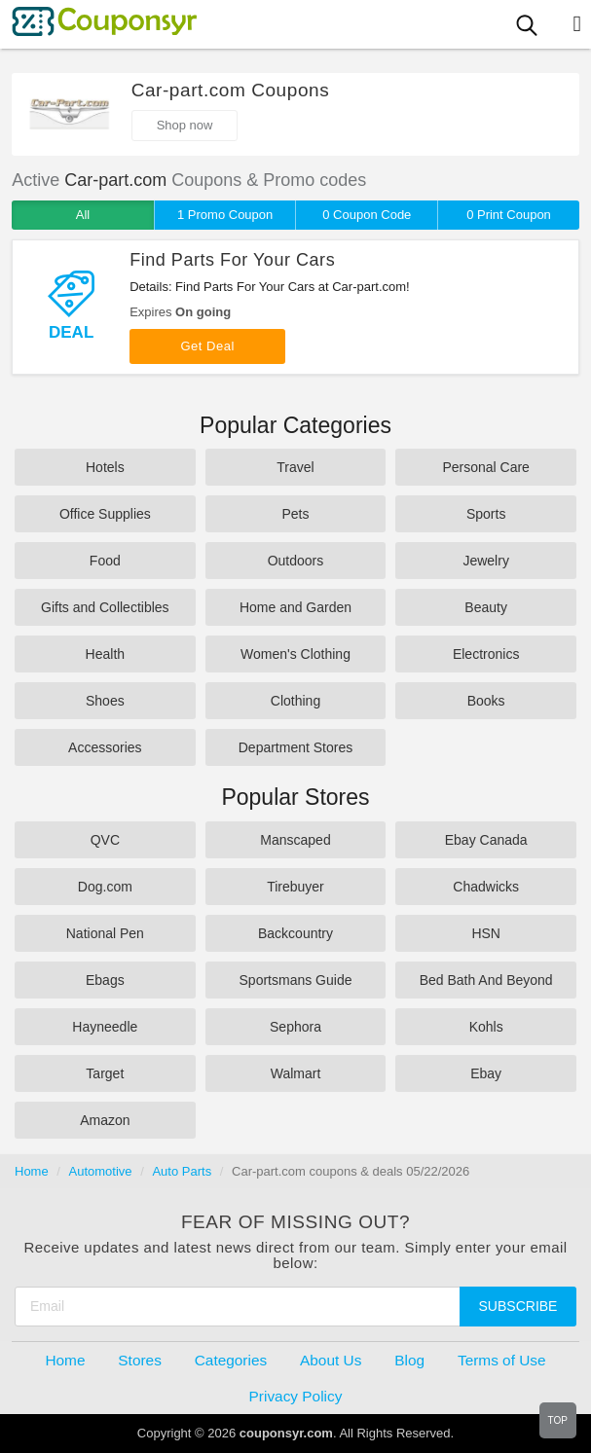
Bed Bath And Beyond (486, 980)
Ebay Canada (486, 840)
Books (486, 700)
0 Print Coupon (508, 214)
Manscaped (295, 840)
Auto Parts (181, 1171)
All (83, 214)
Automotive (100, 1171)
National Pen (105, 933)
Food (105, 560)
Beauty (485, 607)
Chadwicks (486, 886)
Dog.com (105, 886)
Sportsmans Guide (296, 980)
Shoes (105, 700)
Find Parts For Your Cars (232, 260)
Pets (295, 514)
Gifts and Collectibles (105, 607)
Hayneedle (104, 1027)
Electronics (486, 654)
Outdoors (296, 560)
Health (105, 654)
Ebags (105, 980)
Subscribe (518, 1306)
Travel (295, 467)
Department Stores (296, 747)
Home (32, 1171)
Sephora (295, 1027)
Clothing (295, 700)
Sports (485, 514)
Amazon (104, 1120)
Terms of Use (502, 1360)
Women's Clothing (295, 654)
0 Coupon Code (366, 214)
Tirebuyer (295, 886)
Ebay (485, 1073)
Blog (409, 1360)
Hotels (105, 467)
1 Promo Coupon (225, 214)
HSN (485, 933)
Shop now (185, 125)
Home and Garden (295, 607)
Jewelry (485, 560)
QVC (105, 840)
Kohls (486, 1027)
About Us (330, 1360)
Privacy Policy (296, 1396)
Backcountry (295, 933)
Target (105, 1073)
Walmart (296, 1073)
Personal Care (486, 467)
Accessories (104, 747)
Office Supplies (105, 514)
